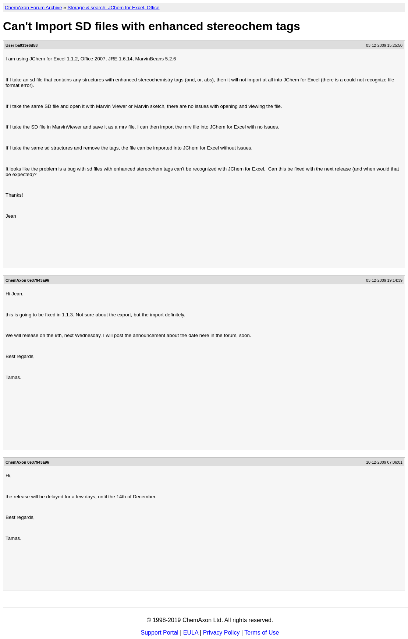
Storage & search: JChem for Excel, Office (113, 7)
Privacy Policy (221, 632)
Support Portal (159, 632)
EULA (190, 632)
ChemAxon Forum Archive (33, 7)
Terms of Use (261, 632)
